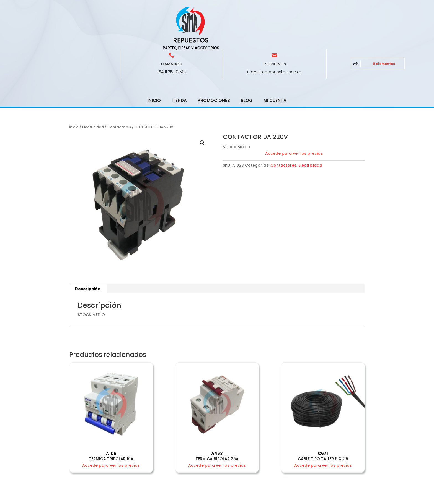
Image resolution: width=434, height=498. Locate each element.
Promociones (214, 61)
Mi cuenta (275, 61)
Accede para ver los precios (294, 114)
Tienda (179, 61)
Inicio (154, 61)
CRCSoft (186, 492)
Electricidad (93, 87)
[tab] (88, 249)
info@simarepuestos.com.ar (274, 32)
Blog (247, 61)
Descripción (87, 249)
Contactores (119, 87)
